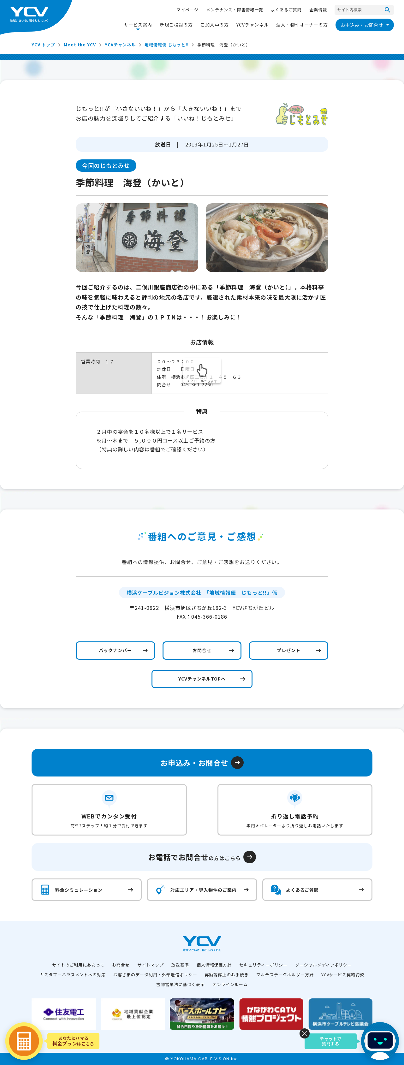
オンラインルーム (230, 984)
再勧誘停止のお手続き (227, 975)
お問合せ (121, 965)
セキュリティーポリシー (263, 965)
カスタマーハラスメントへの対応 (73, 975)
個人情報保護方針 (214, 965)
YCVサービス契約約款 (343, 975)
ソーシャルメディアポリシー (323, 965)
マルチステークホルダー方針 (284, 975)
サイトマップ (150, 965)
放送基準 (180, 965)
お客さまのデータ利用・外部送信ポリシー (155, 975)
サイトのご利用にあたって (78, 965)
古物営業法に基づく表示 (180, 984)
